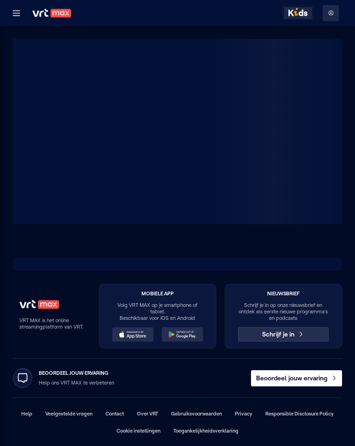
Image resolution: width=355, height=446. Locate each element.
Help (26, 413)
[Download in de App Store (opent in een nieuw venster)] (133, 334)
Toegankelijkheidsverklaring (206, 431)
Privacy (243, 413)
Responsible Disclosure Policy (299, 413)
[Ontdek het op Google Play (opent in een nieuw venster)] (182, 334)
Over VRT (147, 413)
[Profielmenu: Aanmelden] (331, 13)
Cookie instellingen (138, 431)
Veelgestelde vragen (68, 413)
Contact (114, 413)
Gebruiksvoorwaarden (196, 413)
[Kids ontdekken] (298, 13)
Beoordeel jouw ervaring (296, 378)
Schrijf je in (283, 334)
